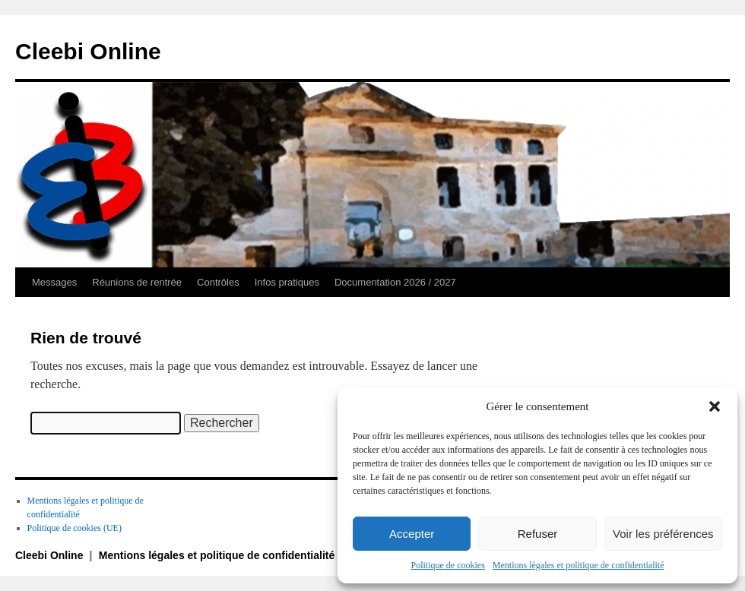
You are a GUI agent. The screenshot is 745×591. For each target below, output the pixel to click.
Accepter (411, 533)
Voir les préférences (663, 533)
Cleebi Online (88, 51)
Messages (54, 282)
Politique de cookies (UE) (74, 528)
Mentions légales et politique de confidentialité (578, 565)
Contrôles (218, 282)
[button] (714, 406)
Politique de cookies (448, 565)
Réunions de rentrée (137, 282)
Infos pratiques (287, 282)
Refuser (538, 533)
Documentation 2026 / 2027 (395, 282)
